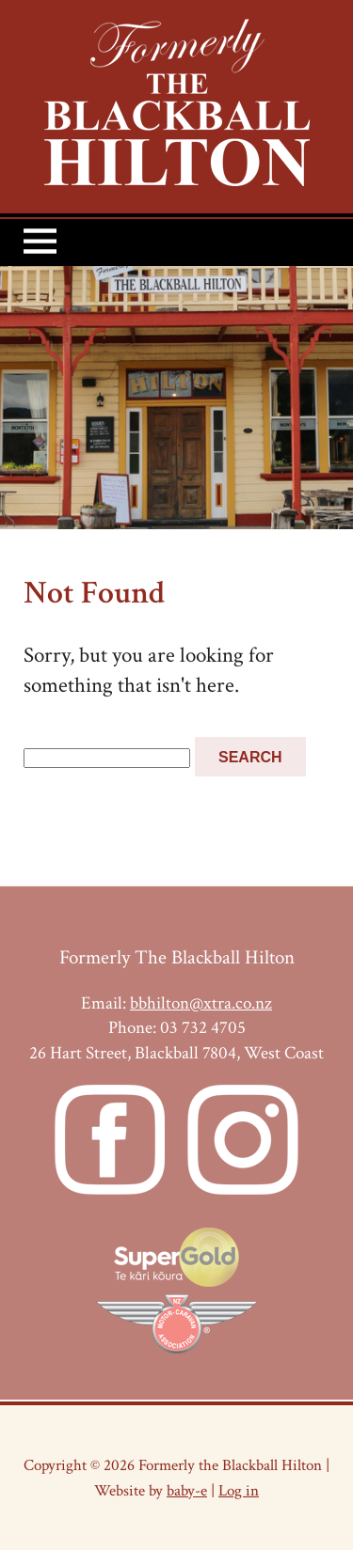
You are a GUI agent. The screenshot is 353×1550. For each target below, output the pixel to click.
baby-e (187, 1490)
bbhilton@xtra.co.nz (201, 1003)
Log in (238, 1490)
